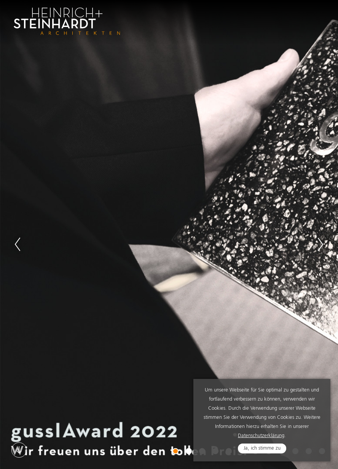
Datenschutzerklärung (261, 435)
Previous (17, 244)
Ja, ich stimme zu (262, 448)
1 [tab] (176, 452)
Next (320, 244)
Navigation (315, 16)
